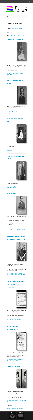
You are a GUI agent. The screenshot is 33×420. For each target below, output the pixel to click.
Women (11, 113)
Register (30, 1)
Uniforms (15, 230)
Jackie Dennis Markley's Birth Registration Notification (15, 284)
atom (7, 408)
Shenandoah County (20, 111)
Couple (10, 186)
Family (18, 273)
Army (10, 229)
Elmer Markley (12, 193)
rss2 (23, 408)
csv (9, 408)
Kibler (14, 73)
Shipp (8, 150)
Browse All (9, 28)
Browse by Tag (15, 28)
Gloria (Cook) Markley (15, 366)
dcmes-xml (13, 408)
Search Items (21, 28)
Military (18, 229)
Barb (12, 273)
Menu (8, 16)
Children (10, 73)
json (16, 408)
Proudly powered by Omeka (20, 415)
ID (22, 35)
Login (25, 1)
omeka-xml (19, 408)
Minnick (13, 111)
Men (20, 186)
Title (11, 35)
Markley (16, 73)
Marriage (21, 359)
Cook (10, 400)
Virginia (11, 74)
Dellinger (14, 186)
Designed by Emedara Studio (12, 415)
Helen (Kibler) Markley (15, 39)
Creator (14, 35)
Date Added (19, 35)
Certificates (11, 319)
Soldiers (11, 230)
